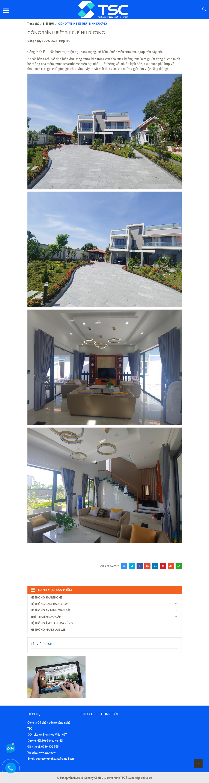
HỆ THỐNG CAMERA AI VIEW (49, 604)
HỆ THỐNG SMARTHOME (46, 597)
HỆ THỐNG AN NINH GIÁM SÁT (50, 610)
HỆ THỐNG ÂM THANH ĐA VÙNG (52, 623)
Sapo (148, 777)
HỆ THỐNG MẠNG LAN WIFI (48, 629)
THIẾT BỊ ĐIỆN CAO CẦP (46, 616)
